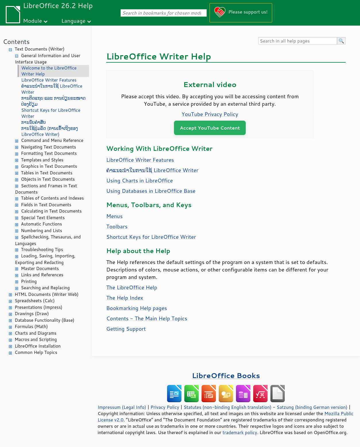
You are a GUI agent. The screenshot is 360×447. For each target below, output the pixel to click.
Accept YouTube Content (210, 127)
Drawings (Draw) (32, 314)
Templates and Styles (42, 160)
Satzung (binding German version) (312, 407)
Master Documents (40, 268)
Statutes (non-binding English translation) (227, 407)
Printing (29, 281)
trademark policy (239, 432)
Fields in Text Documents (46, 205)
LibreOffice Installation (38, 346)
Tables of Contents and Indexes (52, 198)
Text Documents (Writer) (40, 49)
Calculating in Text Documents (51, 211)
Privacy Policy (164, 407)
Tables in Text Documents (46, 173)
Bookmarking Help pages (136, 308)
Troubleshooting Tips (42, 249)
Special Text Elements (43, 218)
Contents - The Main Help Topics (146, 318)
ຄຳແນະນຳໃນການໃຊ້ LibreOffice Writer (51, 89)
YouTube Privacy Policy (210, 114)
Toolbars (116, 226)
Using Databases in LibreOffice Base (151, 190)
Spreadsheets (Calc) (35, 301)
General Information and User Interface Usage (47, 59)
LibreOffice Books (226, 375)
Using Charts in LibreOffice (139, 180)
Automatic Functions (41, 224)
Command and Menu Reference (52, 140)
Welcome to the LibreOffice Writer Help (49, 71)
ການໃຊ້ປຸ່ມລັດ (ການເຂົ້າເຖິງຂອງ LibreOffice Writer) (49, 131)
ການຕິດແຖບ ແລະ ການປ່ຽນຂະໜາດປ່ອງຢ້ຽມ (53, 101)
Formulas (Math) (31, 326)
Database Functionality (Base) (44, 320)
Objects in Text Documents (48, 179)
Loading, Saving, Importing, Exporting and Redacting (45, 259)
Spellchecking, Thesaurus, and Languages (48, 240)
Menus (114, 216)
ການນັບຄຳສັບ (33, 122)
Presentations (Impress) (38, 307)
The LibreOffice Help (131, 287)
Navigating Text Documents (48, 147)
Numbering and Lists (41, 231)
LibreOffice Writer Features (48, 80)
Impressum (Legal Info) (122, 407)
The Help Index (124, 297)
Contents (16, 41)
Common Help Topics (36, 352)
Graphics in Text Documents (49, 166)
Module (32, 20)
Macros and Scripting (36, 339)
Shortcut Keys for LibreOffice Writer (50, 113)
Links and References (42, 275)
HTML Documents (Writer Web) (47, 294)
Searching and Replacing (45, 288)
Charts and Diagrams (35, 333)
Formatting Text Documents (49, 153)
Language (73, 20)
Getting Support (126, 328)
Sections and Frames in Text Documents (46, 189)
